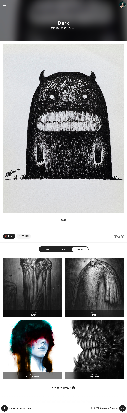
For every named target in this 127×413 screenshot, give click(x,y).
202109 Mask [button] (32, 349)
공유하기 (63, 249)
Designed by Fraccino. (109, 408)
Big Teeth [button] (94, 349)
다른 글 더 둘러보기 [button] (62, 387)
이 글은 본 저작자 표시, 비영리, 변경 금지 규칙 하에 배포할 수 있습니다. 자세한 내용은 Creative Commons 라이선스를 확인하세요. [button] (119, 236)
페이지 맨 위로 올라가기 (122, 408)
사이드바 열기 (4, 4)
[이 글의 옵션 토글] (12, 236)
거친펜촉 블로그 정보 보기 (122, 4)
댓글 (47, 249)
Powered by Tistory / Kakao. (20, 408)
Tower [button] (32, 287)
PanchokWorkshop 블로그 (4, 408)
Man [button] (94, 287)
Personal (72, 28)
